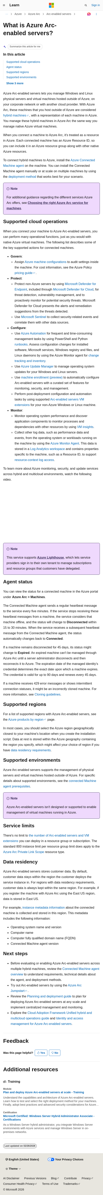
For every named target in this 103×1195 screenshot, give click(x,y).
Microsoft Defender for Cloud (73, 289)
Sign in (95, 5)
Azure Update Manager (37, 366)
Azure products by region (25, 719)
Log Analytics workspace (47, 449)
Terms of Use (50, 1183)
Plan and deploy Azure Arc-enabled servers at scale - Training (43, 1092)
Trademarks (70, 1183)
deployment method (22, 176)
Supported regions (17, 72)
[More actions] (96, 14)
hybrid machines (14, 115)
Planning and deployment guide (49, 996)
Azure (18, 14)
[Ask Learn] (89, 14)
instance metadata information (43, 907)
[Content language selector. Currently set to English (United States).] (22, 1160)
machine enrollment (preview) (42, 377)
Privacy (86, 1178)
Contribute (70, 1178)
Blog (54, 1178)
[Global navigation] (4, 5)
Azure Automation (33, 333)
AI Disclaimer (11, 1178)
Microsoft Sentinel (33, 317)
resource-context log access (34, 460)
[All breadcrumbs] (6, 14)
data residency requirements (31, 750)
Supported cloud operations (23, 61)
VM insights (85, 427)
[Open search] (86, 5)
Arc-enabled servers (58, 14)
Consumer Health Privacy (19, 1183)
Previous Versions (35, 1178)
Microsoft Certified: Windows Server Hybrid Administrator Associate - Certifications (48, 1117)
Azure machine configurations (45, 262)
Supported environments (21, 77)
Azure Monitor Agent (64, 443)
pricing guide (24, 273)
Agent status (14, 67)
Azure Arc (34, 14)
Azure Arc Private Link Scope (23, 852)
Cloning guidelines (47, 694)
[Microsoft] (51, 5)
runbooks (21, 344)
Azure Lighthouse (50, 557)
